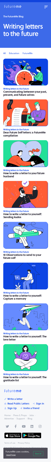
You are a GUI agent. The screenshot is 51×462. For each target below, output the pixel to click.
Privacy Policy (24, 443)
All (4, 53)
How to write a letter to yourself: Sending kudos (22, 215)
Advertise (9, 418)
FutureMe (28, 53)
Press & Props (20, 415)
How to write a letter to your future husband (23, 174)
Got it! (38, 453)
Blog (30, 418)
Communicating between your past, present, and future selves (25, 93)
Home (7, 415)
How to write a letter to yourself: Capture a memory (22, 297)
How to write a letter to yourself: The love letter (25, 337)
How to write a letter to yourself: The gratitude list (25, 378)
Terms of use (9, 443)
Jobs (32, 415)
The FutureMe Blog (13, 16)
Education (14, 53)
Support (20, 418)
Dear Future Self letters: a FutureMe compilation (24, 133)
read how (11, 454)
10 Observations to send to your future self (22, 256)
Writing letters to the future (16, 88)
